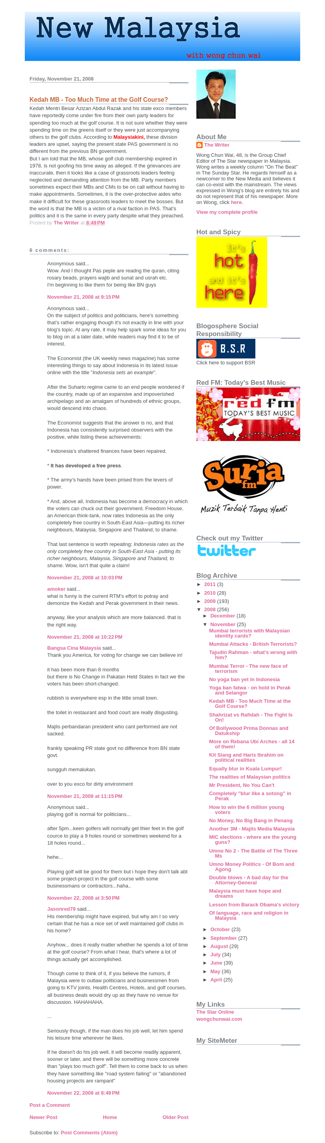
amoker (56, 589)
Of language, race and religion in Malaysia (248, 915)
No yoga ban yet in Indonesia (244, 679)
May (216, 971)
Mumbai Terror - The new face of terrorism (248, 668)
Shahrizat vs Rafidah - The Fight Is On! (250, 717)
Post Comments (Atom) (89, 1133)
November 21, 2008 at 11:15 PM (84, 796)
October (221, 929)
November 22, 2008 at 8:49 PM (83, 1093)
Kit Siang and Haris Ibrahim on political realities (246, 757)
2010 (210, 593)
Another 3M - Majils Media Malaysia (251, 829)
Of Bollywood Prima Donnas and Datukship (248, 730)
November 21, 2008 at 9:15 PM (83, 297)
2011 (210, 584)
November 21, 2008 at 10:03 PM (84, 578)
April (217, 980)
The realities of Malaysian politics (249, 777)
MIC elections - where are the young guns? (252, 839)
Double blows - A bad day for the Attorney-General (248, 880)
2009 (210, 601)
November (224, 624)
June (217, 963)
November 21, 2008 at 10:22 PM (84, 637)
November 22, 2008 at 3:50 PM (83, 898)
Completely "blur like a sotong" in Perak (250, 795)
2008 (210, 609)
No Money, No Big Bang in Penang (250, 820)
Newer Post (43, 1117)
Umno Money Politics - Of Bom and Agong (251, 866)
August (220, 946)
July (216, 954)
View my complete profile (227, 212)
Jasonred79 (61, 909)
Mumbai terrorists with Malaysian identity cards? (249, 633)
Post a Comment (50, 1105)
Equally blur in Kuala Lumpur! (245, 769)
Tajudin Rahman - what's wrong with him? (253, 654)
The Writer (216, 145)
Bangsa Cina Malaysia (74, 648)
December (223, 616)
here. (237, 202)
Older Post (175, 1117)
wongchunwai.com (219, 1019)
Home (110, 1117)
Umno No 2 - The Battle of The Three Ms (253, 853)
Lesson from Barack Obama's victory (254, 905)
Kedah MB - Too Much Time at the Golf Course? (250, 703)
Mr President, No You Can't (241, 785)
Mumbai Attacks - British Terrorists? (253, 644)
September (224, 938)
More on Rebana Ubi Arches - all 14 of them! (251, 744)
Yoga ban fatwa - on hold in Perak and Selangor (249, 690)
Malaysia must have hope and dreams (245, 893)
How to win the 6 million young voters (246, 809)
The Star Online (215, 1012)
